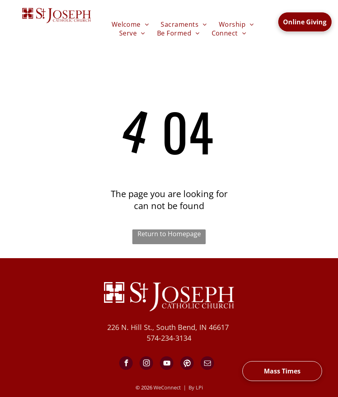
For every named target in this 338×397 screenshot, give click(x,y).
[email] (207, 364)
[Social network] (187, 364)
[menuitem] (130, 24)
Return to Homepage (169, 233)
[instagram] (146, 364)
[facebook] (126, 364)
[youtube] (166, 364)
